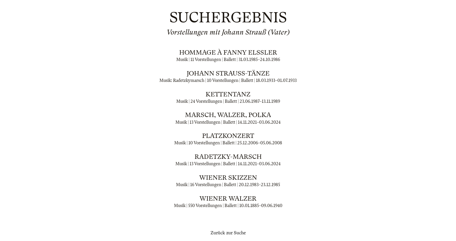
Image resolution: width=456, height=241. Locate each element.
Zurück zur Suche (228, 232)
